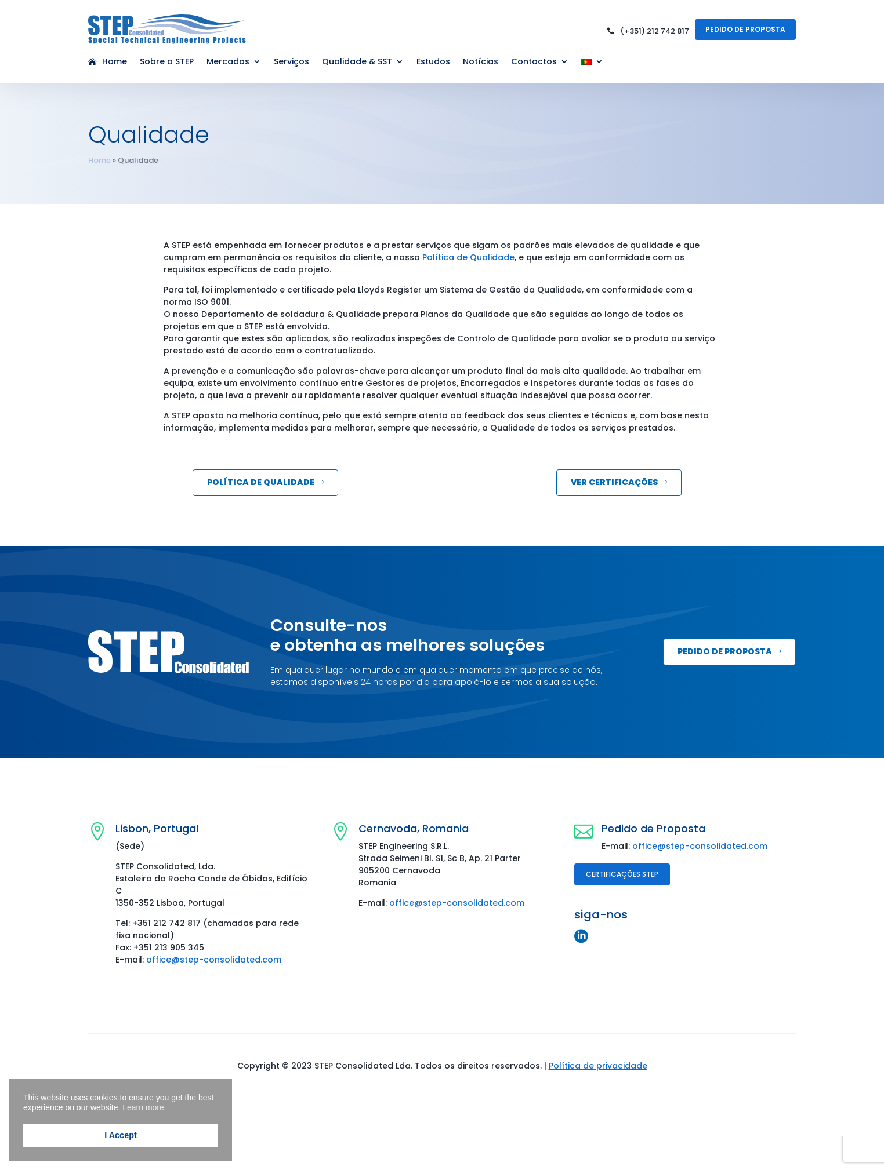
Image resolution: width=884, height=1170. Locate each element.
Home (114, 62)
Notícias (480, 62)
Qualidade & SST (357, 62)
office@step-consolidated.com (213, 959)
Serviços (291, 62)
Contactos (534, 62)
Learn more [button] (143, 1107)
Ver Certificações (614, 482)
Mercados (227, 62)
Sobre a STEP (167, 62)
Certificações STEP (622, 874)
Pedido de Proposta (745, 29)
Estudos (433, 62)
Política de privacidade (598, 1065)
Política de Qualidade (468, 257)
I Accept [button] (120, 1135)
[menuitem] (592, 64)
